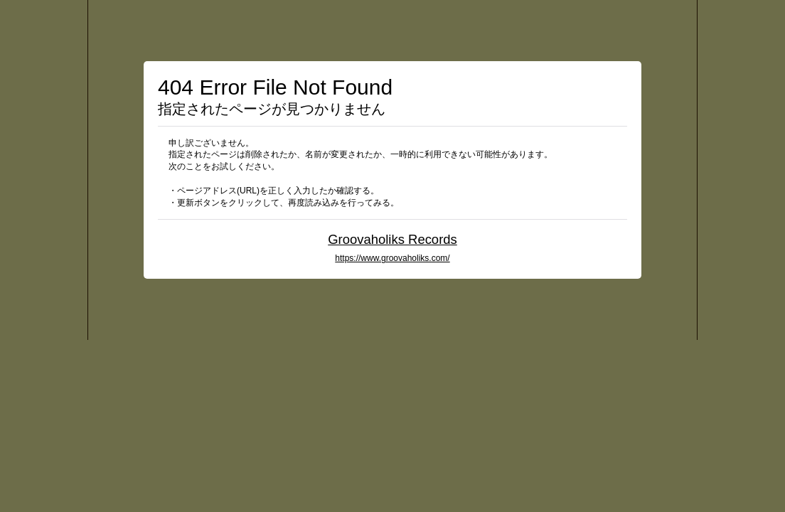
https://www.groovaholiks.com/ (392, 258)
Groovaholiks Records (392, 239)
